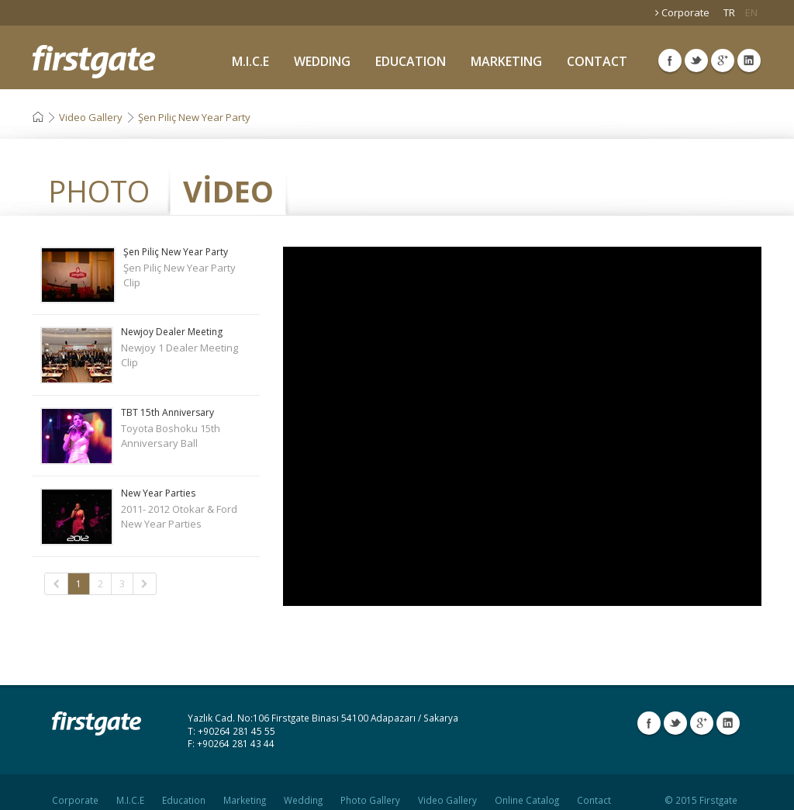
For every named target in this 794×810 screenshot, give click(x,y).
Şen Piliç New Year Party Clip (146, 268)
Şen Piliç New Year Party (194, 117)
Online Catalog (527, 787)
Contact (594, 787)
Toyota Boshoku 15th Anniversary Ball (146, 428)
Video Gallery (91, 117)
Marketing (244, 787)
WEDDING (322, 61)
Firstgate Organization (94, 61)
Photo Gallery (370, 787)
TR (729, 12)
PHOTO (99, 191)
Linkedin (749, 60)
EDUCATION (410, 61)
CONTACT (597, 61)
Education (183, 787)
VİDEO (228, 191)
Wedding (303, 787)
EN (751, 12)
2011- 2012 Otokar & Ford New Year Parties (146, 509)
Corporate (682, 12)
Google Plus (722, 60)
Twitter (696, 60)
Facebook (670, 60)
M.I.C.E (250, 61)
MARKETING (506, 61)
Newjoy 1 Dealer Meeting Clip (146, 348)
